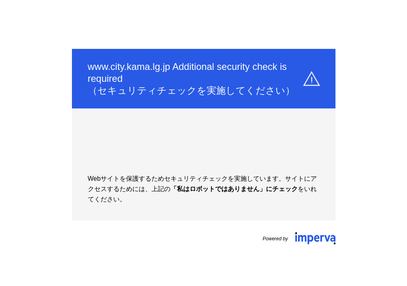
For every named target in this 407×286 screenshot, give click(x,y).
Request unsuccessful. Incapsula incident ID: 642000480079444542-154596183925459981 (203, 143)
